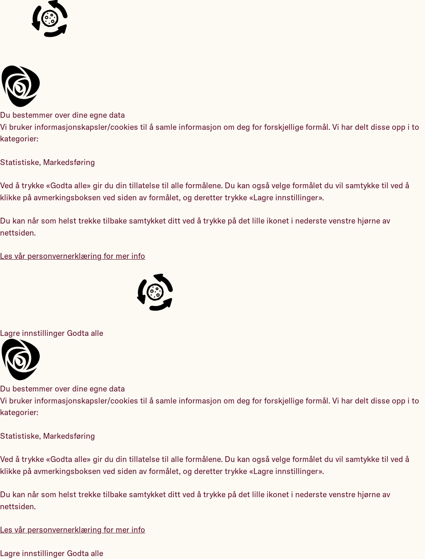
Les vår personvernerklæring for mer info (72, 256)
